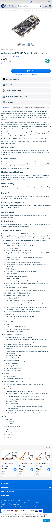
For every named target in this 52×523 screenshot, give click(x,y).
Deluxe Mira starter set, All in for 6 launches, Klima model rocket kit (25, 463)
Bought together (39, 107)
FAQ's (49, 107)
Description (7, 107)
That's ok (46, 520)
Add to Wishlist (21, 74)
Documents (28, 107)
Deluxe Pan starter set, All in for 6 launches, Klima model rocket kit (42, 463)
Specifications (17, 107)
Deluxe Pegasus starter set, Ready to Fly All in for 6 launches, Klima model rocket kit (9, 463)
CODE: (3, 49)
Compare (33, 74)
